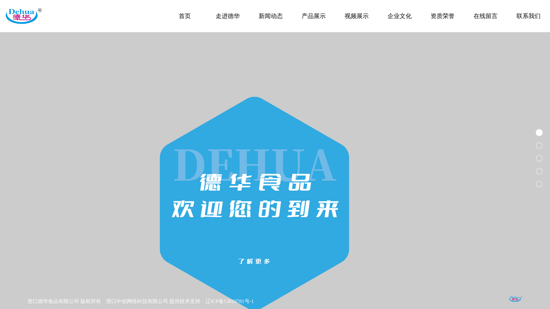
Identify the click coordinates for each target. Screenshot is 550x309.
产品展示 (314, 16)
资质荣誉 (443, 16)
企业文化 (400, 16)
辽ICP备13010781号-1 (229, 301)
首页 (185, 16)
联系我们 (528, 16)
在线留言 (486, 16)
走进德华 (228, 16)
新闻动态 (271, 16)
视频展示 (357, 16)
